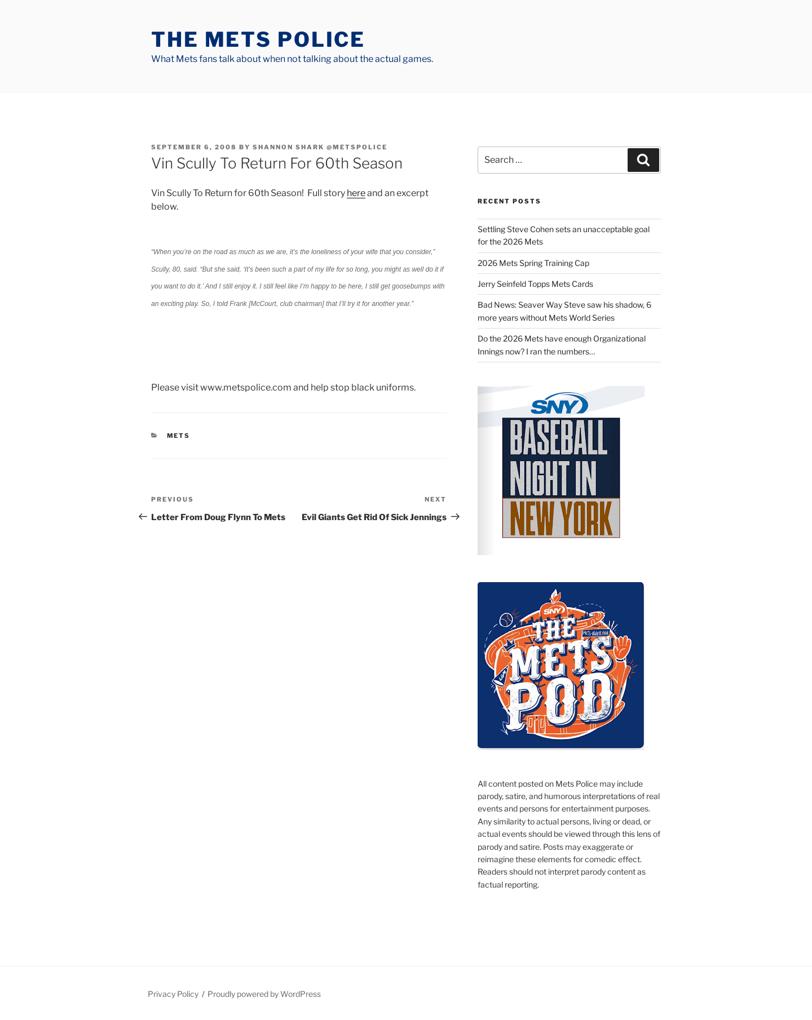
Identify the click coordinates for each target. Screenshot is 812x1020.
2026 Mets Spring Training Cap (533, 263)
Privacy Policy (173, 994)
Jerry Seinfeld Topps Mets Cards (535, 284)
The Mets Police (258, 39)
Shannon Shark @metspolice (320, 147)
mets (179, 436)
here (356, 193)
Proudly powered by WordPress (264, 994)
